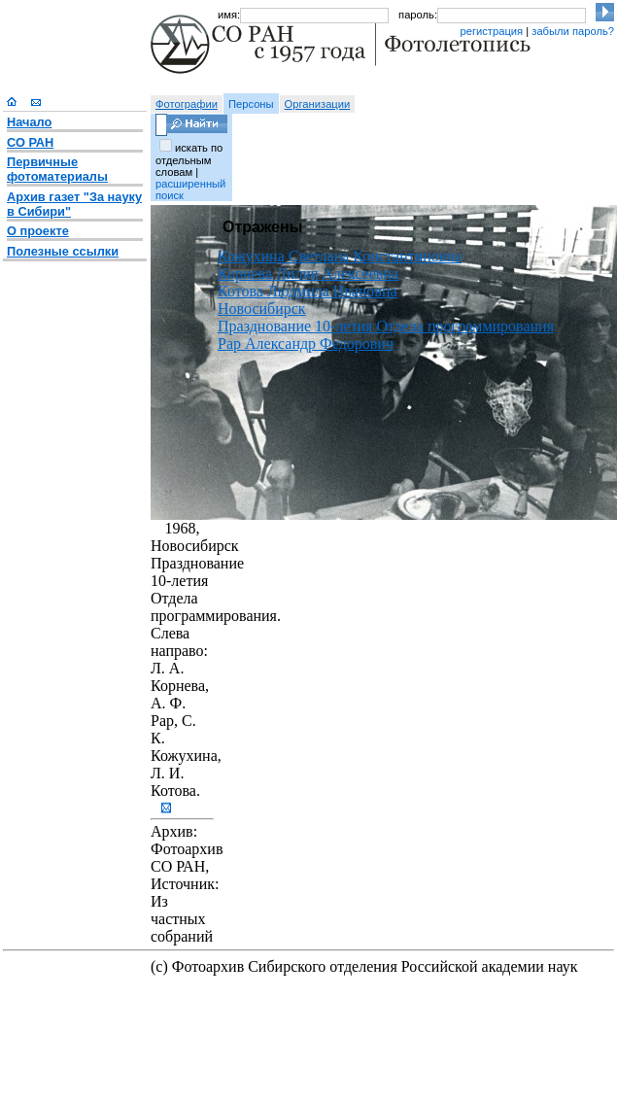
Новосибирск (262, 308)
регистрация (491, 31)
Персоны (251, 104)
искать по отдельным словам (189, 160)
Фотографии (186, 104)
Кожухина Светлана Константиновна (340, 256)
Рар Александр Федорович (306, 343)
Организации (318, 104)
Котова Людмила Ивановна (307, 291)
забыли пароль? (572, 31)
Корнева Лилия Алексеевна (308, 273)
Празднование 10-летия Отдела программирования (386, 326)
